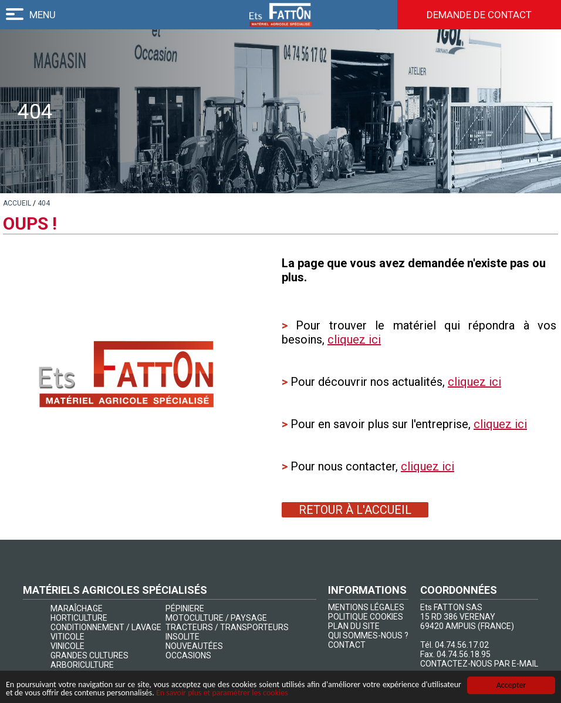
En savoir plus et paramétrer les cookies (222, 693)
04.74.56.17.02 (462, 645)
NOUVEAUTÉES (194, 646)
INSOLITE (182, 636)
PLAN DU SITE (354, 626)
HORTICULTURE (78, 618)
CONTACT (347, 645)
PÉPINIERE (184, 608)
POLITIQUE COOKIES (365, 616)
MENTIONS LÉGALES (366, 607)
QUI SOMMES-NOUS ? (368, 635)
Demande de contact (479, 15)
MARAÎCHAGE (76, 608)
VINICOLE (67, 646)
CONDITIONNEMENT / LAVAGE (105, 627)
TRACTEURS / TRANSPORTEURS (227, 627)
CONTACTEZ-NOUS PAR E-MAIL (479, 663)
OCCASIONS (188, 655)
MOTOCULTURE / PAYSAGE (216, 618)
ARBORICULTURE (82, 665)
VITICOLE (67, 636)
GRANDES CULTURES (89, 655)
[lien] (17, 203)
